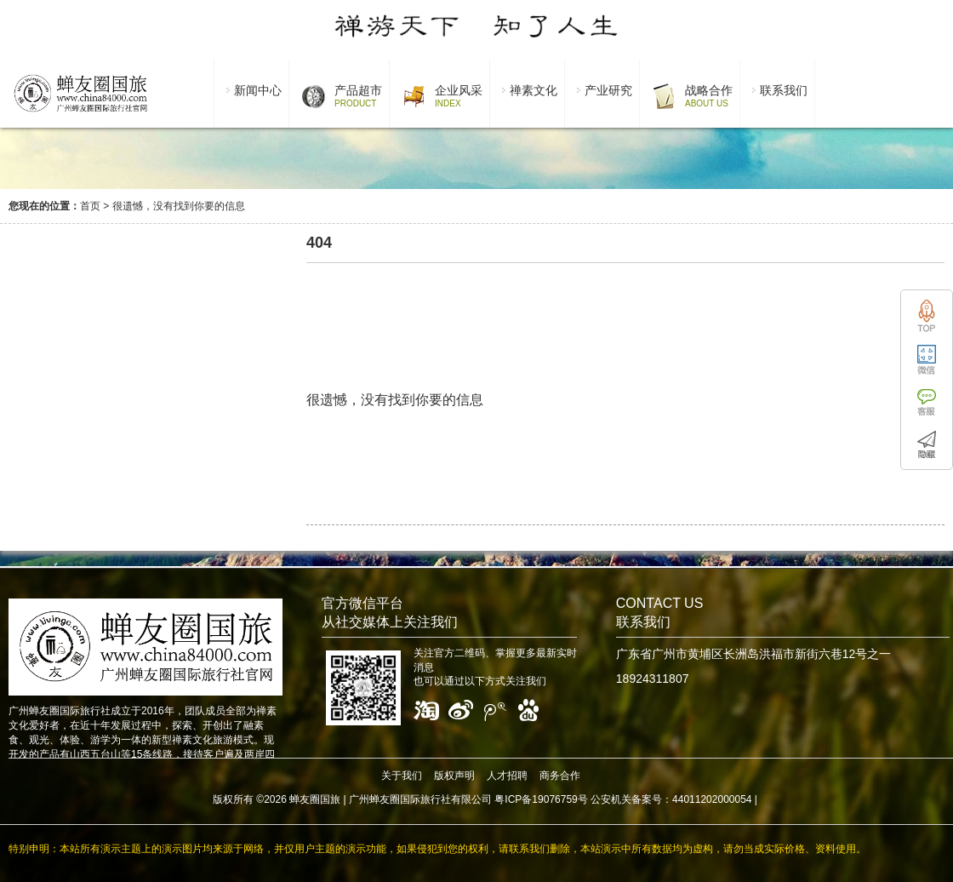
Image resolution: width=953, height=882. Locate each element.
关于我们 (401, 776)
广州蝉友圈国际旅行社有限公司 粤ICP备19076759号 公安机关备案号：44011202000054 (550, 799)
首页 (90, 206)
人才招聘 (507, 776)
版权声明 (454, 776)
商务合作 (559, 776)
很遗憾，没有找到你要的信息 (178, 206)
